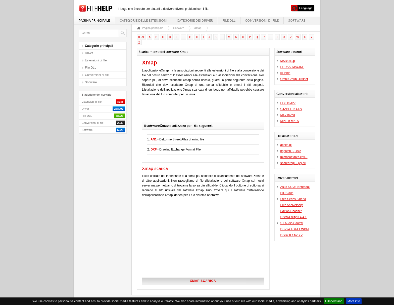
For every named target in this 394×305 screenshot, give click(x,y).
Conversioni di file (262, 20)
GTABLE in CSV (291, 109)
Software (296, 20)
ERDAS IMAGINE (292, 67)
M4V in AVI (287, 115)
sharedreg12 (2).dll (293, 163)
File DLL (228, 20)
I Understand (333, 301)
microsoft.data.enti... (294, 157)
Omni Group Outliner (294, 79)
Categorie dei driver (195, 20)
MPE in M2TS (289, 121)
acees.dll (286, 145)
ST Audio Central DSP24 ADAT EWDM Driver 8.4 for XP (294, 229)
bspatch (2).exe (290, 151)
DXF (154, 149)
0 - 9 (141, 37)
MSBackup (287, 61)
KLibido (285, 73)
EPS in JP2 (288, 103)
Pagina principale (94, 20)
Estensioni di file (96, 60)
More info (354, 301)
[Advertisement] (201, 111)
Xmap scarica (203, 281)
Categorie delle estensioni (143, 20)
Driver (89, 53)
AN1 (154, 139)
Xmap (198, 27)
